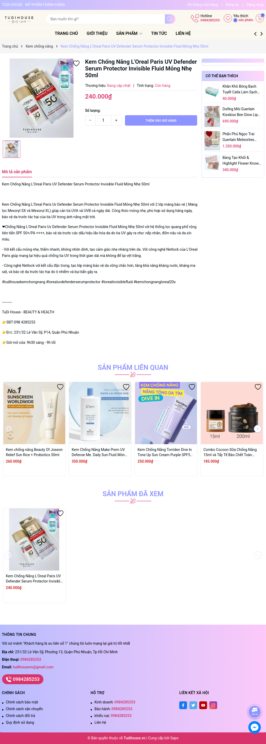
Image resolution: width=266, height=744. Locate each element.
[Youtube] (203, 705)
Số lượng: (93, 110)
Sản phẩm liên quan (133, 367)
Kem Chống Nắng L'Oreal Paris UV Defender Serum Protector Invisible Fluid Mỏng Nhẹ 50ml (34, 579)
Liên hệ (189, 33)
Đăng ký (232, 5)
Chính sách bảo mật (22, 702)
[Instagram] (213, 705)
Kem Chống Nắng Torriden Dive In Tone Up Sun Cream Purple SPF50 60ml (165, 452)
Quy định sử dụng (20, 722)
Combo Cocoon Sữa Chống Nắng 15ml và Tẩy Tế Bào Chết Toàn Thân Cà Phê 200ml (230, 452)
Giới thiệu (103, 33)
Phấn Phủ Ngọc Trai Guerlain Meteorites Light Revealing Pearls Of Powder (240, 137)
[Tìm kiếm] (170, 19)
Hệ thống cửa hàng (202, 5)
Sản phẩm (136, 33)
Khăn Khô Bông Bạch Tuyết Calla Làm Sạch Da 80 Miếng (240, 89)
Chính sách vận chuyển (24, 709)
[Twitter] (193, 705)
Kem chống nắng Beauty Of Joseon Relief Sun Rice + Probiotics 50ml (34, 452)
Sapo (174, 738)
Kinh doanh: (115, 702)
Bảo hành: (113, 709)
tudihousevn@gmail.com (33, 667)
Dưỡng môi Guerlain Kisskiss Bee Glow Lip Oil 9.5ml (240, 112)
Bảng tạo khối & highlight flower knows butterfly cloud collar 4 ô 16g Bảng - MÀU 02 (242, 161)
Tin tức (165, 33)
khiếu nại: (113, 716)
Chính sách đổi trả (20, 716)
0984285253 (210, 20)
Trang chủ (72, 33)
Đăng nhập (255, 5)
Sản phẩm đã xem (133, 493)
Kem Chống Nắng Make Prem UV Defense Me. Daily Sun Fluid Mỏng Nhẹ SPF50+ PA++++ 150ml (99, 452)
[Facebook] (183, 705)
